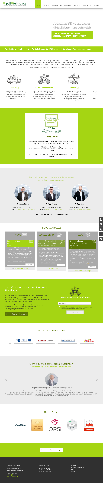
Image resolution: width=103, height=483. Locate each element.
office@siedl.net (12, 475)
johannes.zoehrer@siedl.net (25, 209)
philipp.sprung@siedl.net (54, 209)
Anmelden (75, 312)
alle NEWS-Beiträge (21, 269)
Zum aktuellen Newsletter (17, 314)
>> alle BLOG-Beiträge (83, 271)
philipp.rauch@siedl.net (82, 209)
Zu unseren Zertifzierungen (51, 450)
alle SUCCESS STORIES (52, 269)
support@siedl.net (12, 476)
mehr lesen (29, 264)
